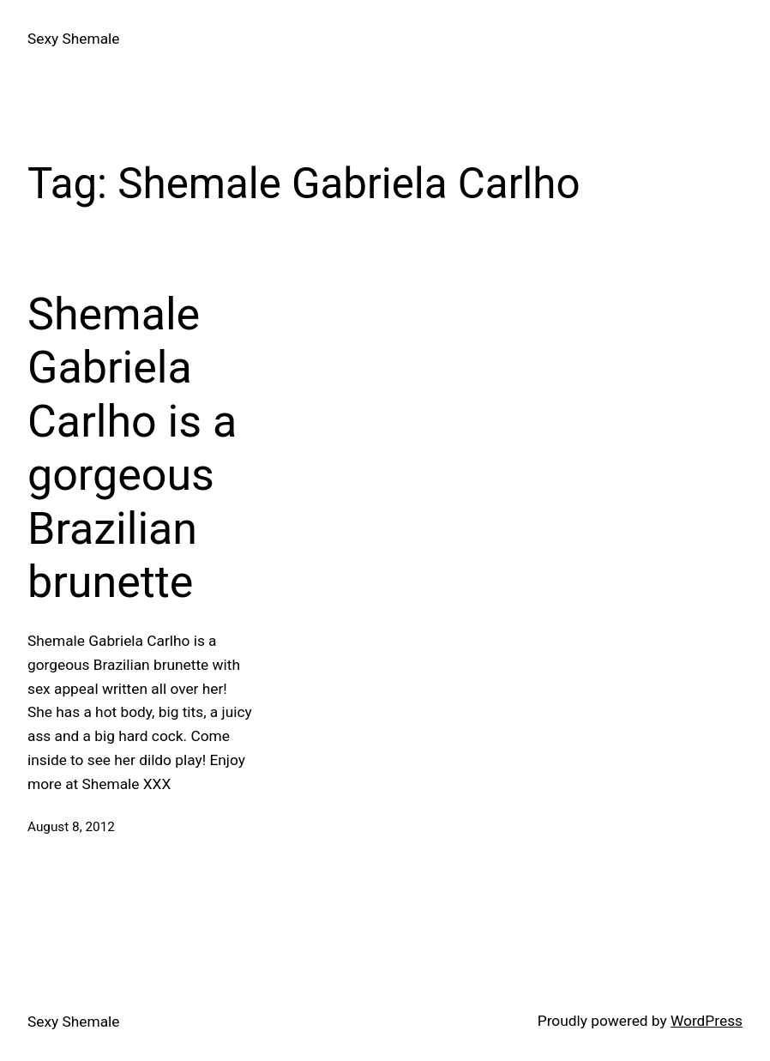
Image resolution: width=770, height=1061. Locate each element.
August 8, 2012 (71, 827)
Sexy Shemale (73, 38)
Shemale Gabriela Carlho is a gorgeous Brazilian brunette (132, 448)
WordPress (707, 1020)
